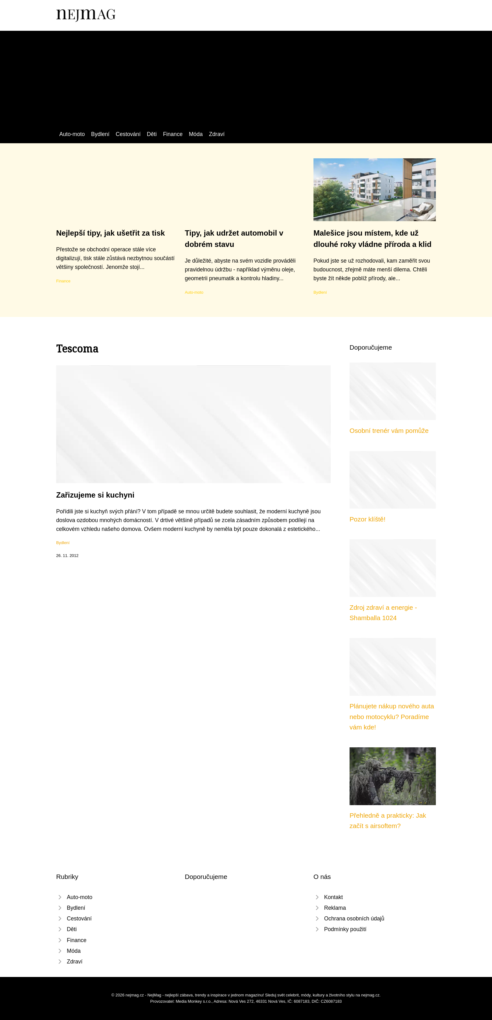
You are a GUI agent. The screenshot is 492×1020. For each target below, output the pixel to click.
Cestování (128, 134)
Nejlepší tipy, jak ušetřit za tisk (110, 233)
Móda (196, 134)
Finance (173, 134)
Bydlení (100, 134)
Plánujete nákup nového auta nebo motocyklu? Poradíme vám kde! (392, 716)
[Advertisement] (246, 83)
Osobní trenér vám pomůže (389, 430)
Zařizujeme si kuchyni (95, 495)
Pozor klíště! (367, 519)
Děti (152, 134)
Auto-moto (72, 134)
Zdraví (217, 134)
